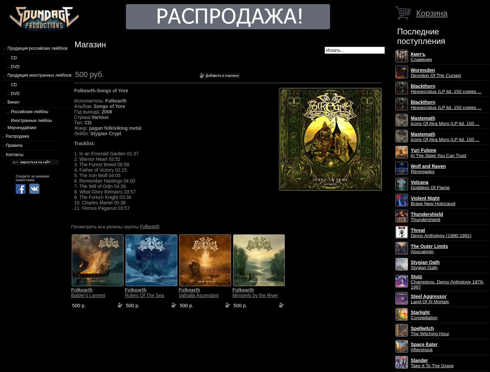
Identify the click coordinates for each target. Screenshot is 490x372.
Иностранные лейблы (31, 120)
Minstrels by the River (255, 292)
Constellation (424, 315)
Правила (14, 145)
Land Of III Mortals (430, 299)
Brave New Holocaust (433, 201)
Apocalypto (429, 249)
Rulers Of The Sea (144, 292)
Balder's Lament (88, 292)
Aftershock (424, 347)
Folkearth (150, 226)
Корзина (431, 13)
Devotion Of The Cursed (436, 73)
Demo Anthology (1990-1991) (441, 233)
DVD (15, 66)
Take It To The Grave (432, 363)
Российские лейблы (29, 111)
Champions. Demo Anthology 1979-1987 (447, 282)
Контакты (14, 154)
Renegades (428, 169)
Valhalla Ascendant (199, 292)
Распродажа (17, 136)
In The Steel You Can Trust (438, 153)
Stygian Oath (425, 265)
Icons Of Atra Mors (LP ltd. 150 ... (445, 121)
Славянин (421, 57)
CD (14, 58)
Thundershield (427, 217)
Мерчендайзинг (22, 127)
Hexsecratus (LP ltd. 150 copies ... (446, 89)
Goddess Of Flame (430, 185)
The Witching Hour (430, 331)
